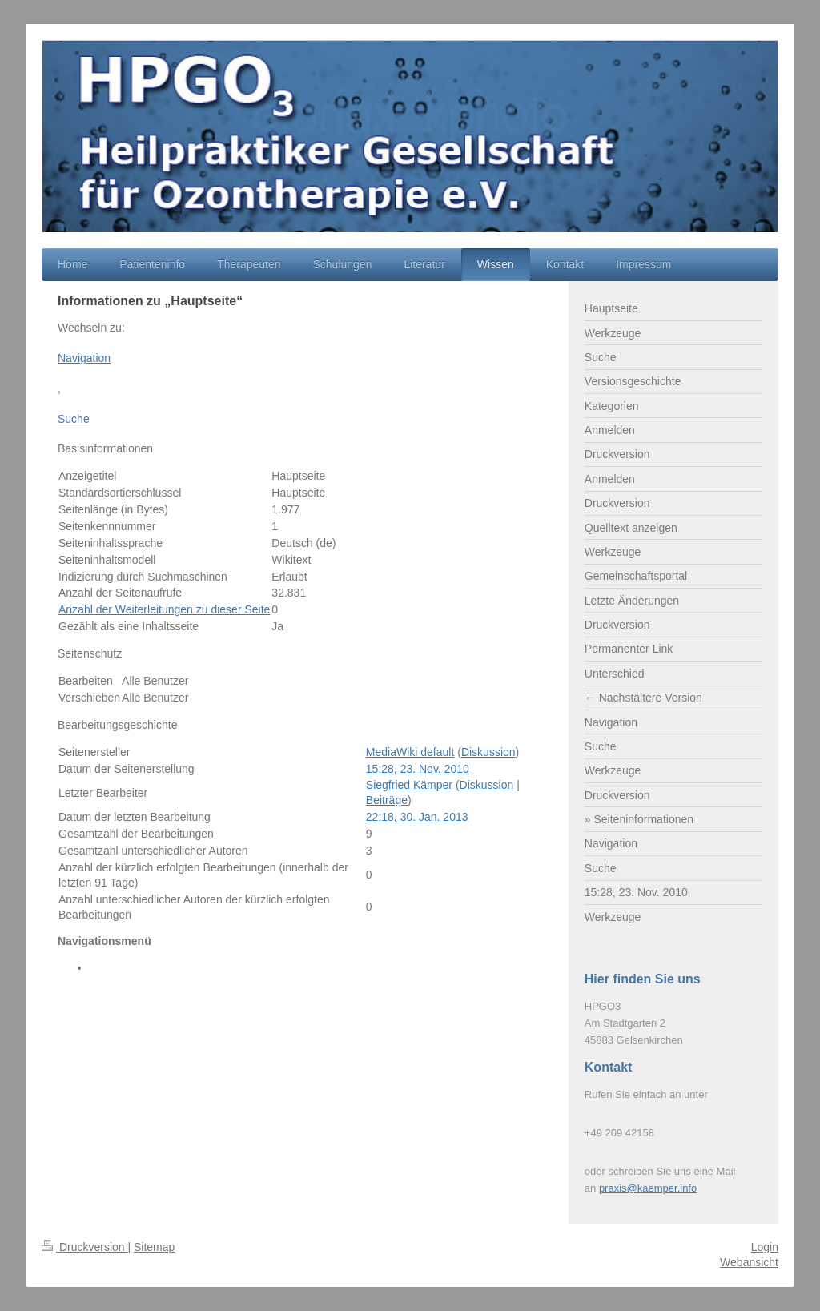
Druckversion (84, 1247)
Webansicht (749, 1262)
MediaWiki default (410, 752)
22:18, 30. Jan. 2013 (417, 816)
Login (764, 1247)
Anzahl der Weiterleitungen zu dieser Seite (164, 609)
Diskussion (488, 752)
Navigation (84, 358)
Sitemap (154, 1247)
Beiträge (387, 800)
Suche (74, 418)
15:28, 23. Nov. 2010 (417, 768)
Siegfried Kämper (409, 784)
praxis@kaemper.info (648, 1188)
